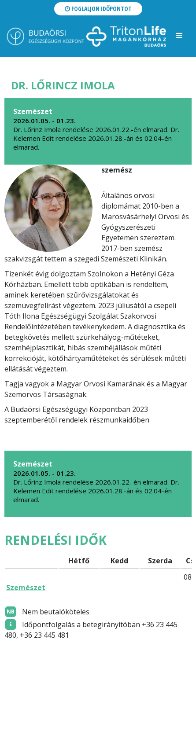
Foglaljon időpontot (98, 8)
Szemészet (25, 587)
